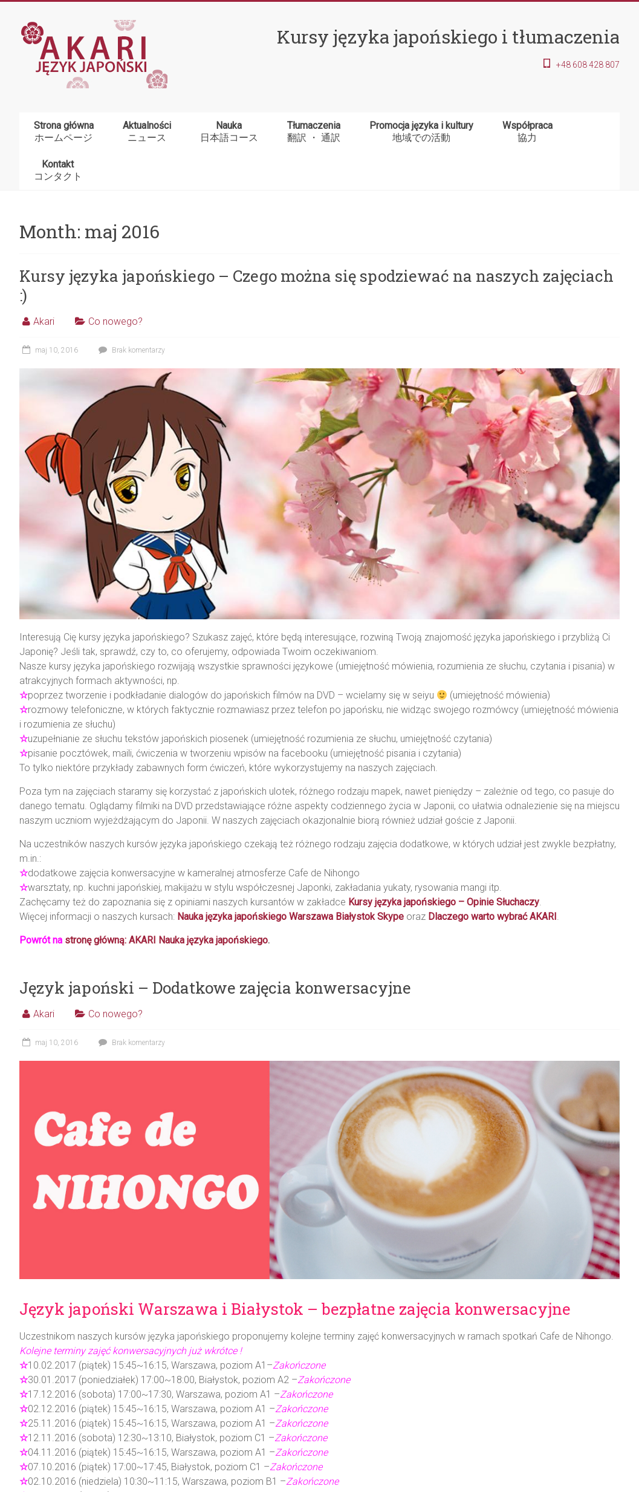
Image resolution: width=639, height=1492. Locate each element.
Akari (43, 321)
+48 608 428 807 (588, 65)
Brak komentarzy (130, 350)
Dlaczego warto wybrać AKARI (492, 916)
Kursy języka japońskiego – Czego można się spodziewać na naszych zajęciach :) (316, 285)
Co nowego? (115, 321)
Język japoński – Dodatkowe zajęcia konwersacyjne (215, 987)
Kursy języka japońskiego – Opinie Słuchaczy (443, 902)
